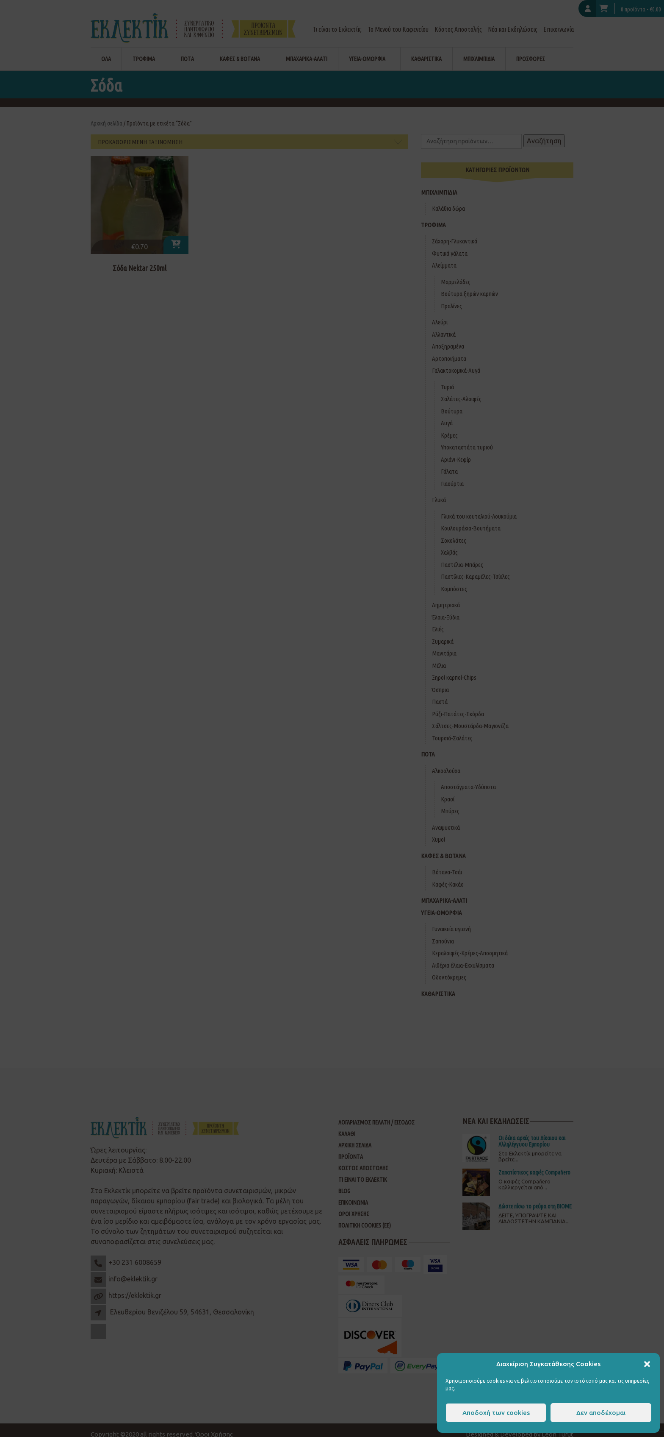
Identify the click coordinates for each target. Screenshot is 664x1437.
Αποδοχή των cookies (496, 1412)
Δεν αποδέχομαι (600, 1412)
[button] (647, 1364)
